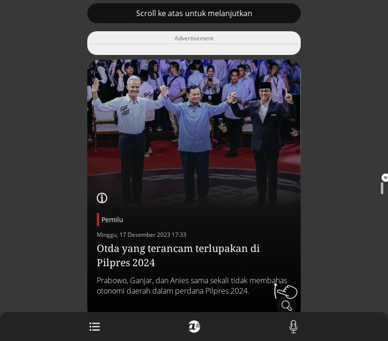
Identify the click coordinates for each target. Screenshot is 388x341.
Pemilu (112, 219)
